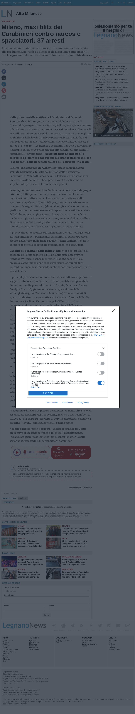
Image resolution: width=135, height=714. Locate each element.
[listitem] (67, 348)
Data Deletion (52, 403)
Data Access (67, 403)
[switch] (100, 354)
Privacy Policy (83, 403)
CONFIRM (48, 393)
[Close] (114, 311)
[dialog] (67, 357)
